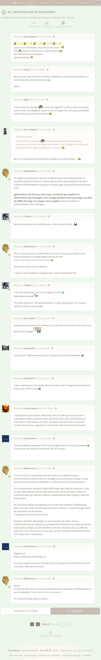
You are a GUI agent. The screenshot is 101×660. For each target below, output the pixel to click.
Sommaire (34, 24)
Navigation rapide (50, 634)
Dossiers (60, 3)
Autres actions (63, 24)
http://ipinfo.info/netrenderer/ (46, 592)
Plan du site (16, 655)
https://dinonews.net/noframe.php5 (32, 260)
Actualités (31, 3)
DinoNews (15, 3)
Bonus (83, 3)
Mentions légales (72, 655)
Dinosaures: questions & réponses (42, 655)
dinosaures (47, 3)
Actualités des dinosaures (40, 17)
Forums (24, 17)
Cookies (87, 655)
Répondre (47, 24)
